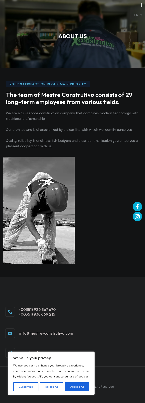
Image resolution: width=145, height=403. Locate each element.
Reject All (52, 386)
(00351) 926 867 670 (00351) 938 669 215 (37, 312)
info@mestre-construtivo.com (46, 333)
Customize (26, 386)
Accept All (77, 386)
